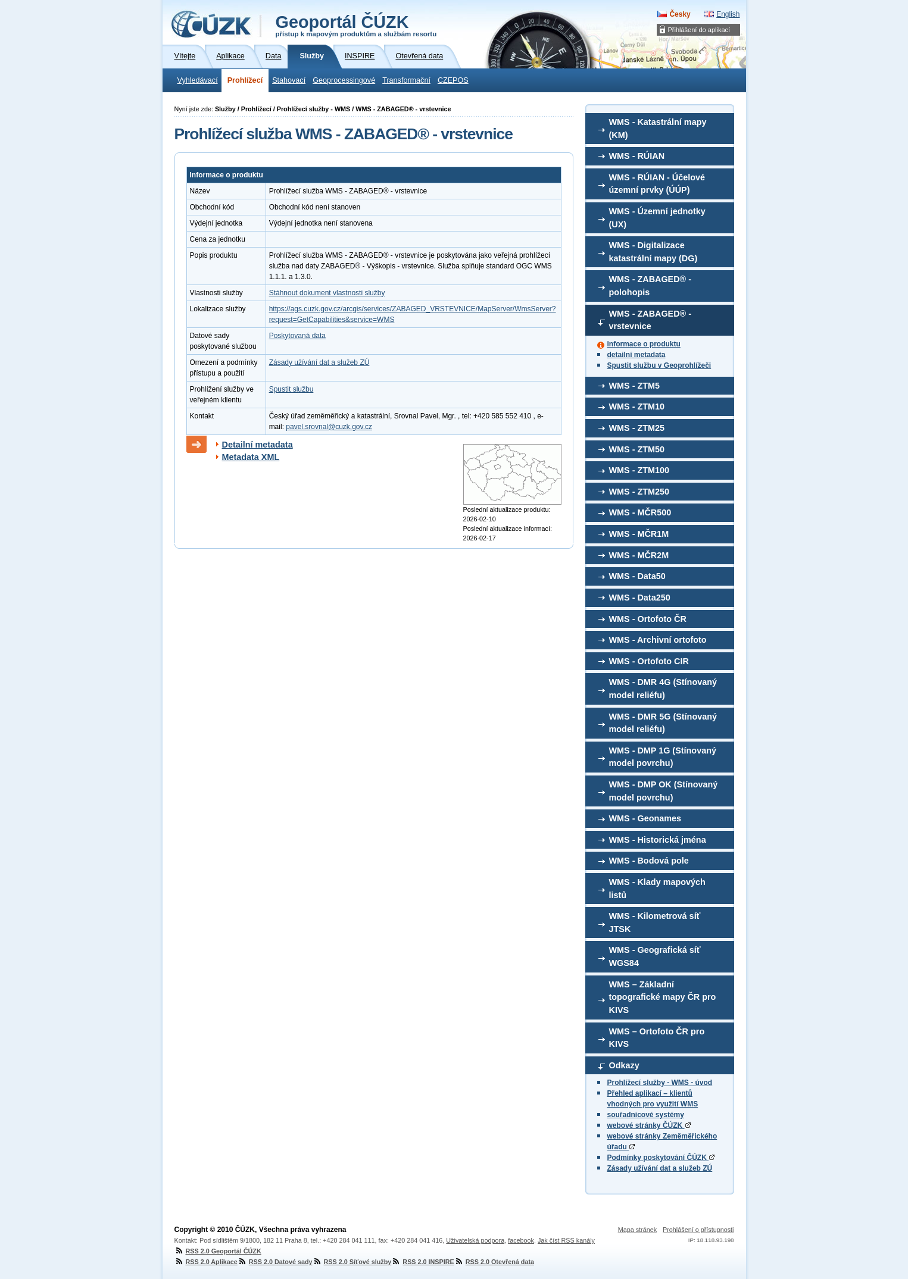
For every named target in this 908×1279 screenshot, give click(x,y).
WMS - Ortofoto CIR (649, 661)
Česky (679, 14)
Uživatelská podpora (475, 1240)
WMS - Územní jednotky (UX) (657, 218)
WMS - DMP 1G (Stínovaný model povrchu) (662, 757)
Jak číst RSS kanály (566, 1240)
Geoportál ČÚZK (356, 24)
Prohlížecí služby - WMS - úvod (660, 1082)
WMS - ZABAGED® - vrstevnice (650, 320)
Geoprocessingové (344, 80)
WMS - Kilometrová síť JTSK (655, 922)
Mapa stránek (637, 1229)
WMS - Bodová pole (649, 860)
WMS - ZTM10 (637, 406)
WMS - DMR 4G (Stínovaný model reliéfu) (663, 688)
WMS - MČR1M (639, 534)
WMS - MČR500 (640, 512)
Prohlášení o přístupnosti (698, 1229)
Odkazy (624, 1065)
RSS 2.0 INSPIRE (422, 1261)
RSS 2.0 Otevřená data (494, 1261)
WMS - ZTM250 (639, 491)
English (727, 14)
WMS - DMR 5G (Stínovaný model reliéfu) (663, 723)
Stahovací (288, 80)
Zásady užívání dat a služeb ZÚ (660, 1168)
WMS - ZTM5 (634, 385)
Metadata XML (251, 457)
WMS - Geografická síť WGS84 (655, 956)
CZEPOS (453, 80)
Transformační (406, 80)
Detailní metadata (257, 444)
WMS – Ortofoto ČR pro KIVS (657, 1038)
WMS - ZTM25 (637, 428)
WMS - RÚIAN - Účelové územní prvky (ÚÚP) (657, 184)
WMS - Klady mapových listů (657, 888)
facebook (521, 1240)
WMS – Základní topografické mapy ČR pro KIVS (662, 997)
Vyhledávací (197, 80)
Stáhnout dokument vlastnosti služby (327, 293)
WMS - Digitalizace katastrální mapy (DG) (653, 251)
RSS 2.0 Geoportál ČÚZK (217, 1251)
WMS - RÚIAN (637, 156)
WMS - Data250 (639, 597)
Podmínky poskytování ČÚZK (661, 1157)
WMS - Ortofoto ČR (648, 619)
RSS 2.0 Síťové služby (352, 1261)
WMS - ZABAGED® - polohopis (650, 285)
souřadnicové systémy (645, 1115)
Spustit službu (291, 389)
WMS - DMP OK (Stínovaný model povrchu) (663, 791)
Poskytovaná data (297, 336)
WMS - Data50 (637, 576)
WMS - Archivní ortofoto (658, 640)
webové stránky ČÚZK (649, 1125)
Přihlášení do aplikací (699, 29)
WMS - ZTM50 (637, 449)
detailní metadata (636, 355)
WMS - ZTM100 (639, 470)
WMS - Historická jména (657, 840)
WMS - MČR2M (639, 555)
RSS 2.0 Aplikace (206, 1261)
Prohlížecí (245, 80)
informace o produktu (644, 344)
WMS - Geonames (645, 818)
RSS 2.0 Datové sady (275, 1261)
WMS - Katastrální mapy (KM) (658, 128)
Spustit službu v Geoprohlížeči (659, 365)
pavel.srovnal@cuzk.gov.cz (329, 427)
